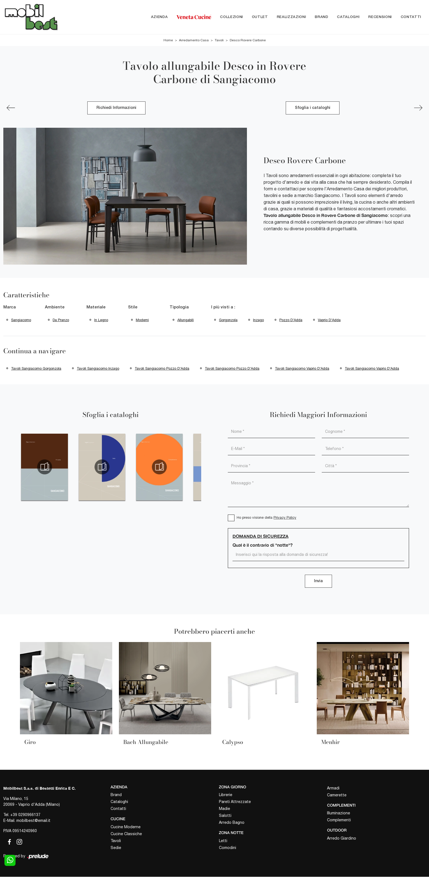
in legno (101, 320)
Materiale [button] (96, 307)
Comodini (227, 847)
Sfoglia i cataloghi (312, 108)
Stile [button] (132, 307)
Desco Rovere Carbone (248, 40)
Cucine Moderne (126, 827)
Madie (224, 809)
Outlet (260, 17)
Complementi (339, 820)
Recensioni (380, 17)
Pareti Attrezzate (235, 802)
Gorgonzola (228, 320)
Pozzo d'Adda (290, 320)
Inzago (258, 320)
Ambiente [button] (55, 307)
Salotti (225, 816)
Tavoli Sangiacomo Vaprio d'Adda (302, 369)
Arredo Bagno (231, 822)
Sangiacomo (21, 320)
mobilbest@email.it (33, 820)
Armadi (333, 788)
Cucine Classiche (126, 834)
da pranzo (61, 320)
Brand (321, 17)
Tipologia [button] (179, 307)
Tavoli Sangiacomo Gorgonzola (36, 369)
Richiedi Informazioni (116, 108)
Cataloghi (348, 17)
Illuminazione (338, 813)
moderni (142, 320)
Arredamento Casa (194, 40)
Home (168, 40)
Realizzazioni (291, 17)
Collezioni (231, 17)
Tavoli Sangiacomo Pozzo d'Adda (162, 369)
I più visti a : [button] (223, 307)
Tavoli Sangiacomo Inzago (98, 369)
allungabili (185, 320)
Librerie (225, 795)
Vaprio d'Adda (329, 320)
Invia (318, 581)
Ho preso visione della (266, 518)
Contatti (411, 17)
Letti (223, 840)
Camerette (336, 795)
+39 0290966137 (25, 814)
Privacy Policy (285, 518)
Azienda (159, 17)
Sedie (116, 847)
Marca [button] (9, 307)
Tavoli (219, 40)
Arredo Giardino (341, 838)
